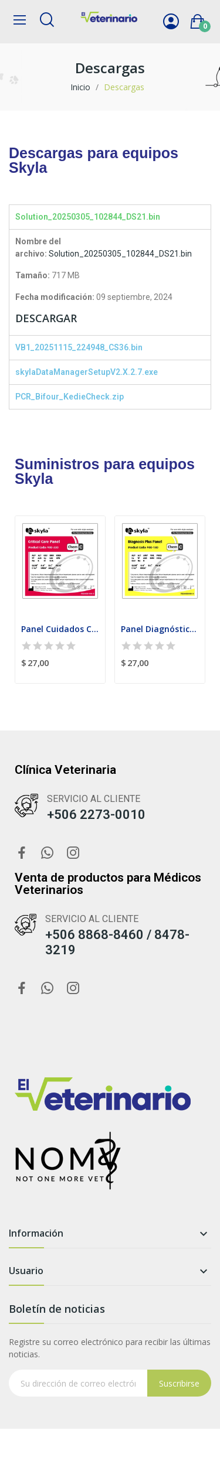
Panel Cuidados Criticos (60, 628)
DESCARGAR (46, 318)
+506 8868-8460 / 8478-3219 (117, 942)
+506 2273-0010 (96, 814)
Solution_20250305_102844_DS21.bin (120, 253)
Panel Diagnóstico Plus (160, 628)
